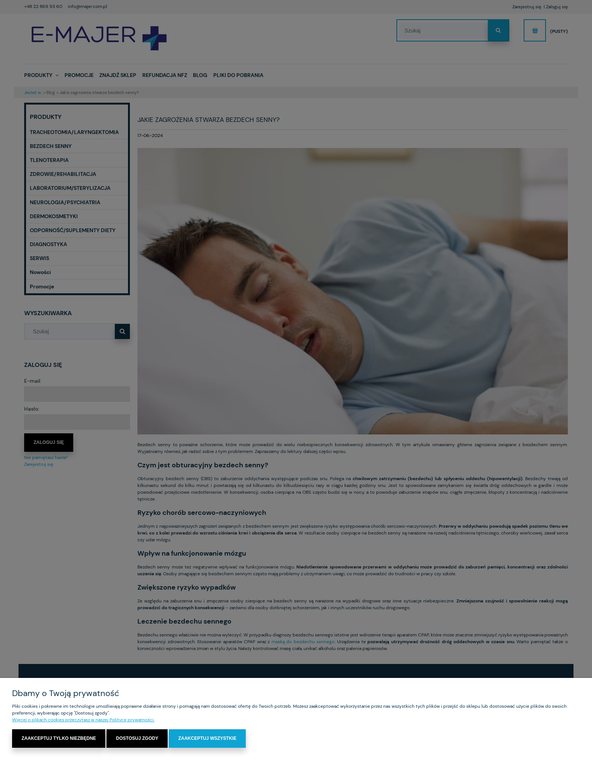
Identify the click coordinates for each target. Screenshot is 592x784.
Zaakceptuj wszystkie (207, 738)
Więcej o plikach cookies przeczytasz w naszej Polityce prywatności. (83, 720)
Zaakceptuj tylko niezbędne (59, 738)
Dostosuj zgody (137, 738)
